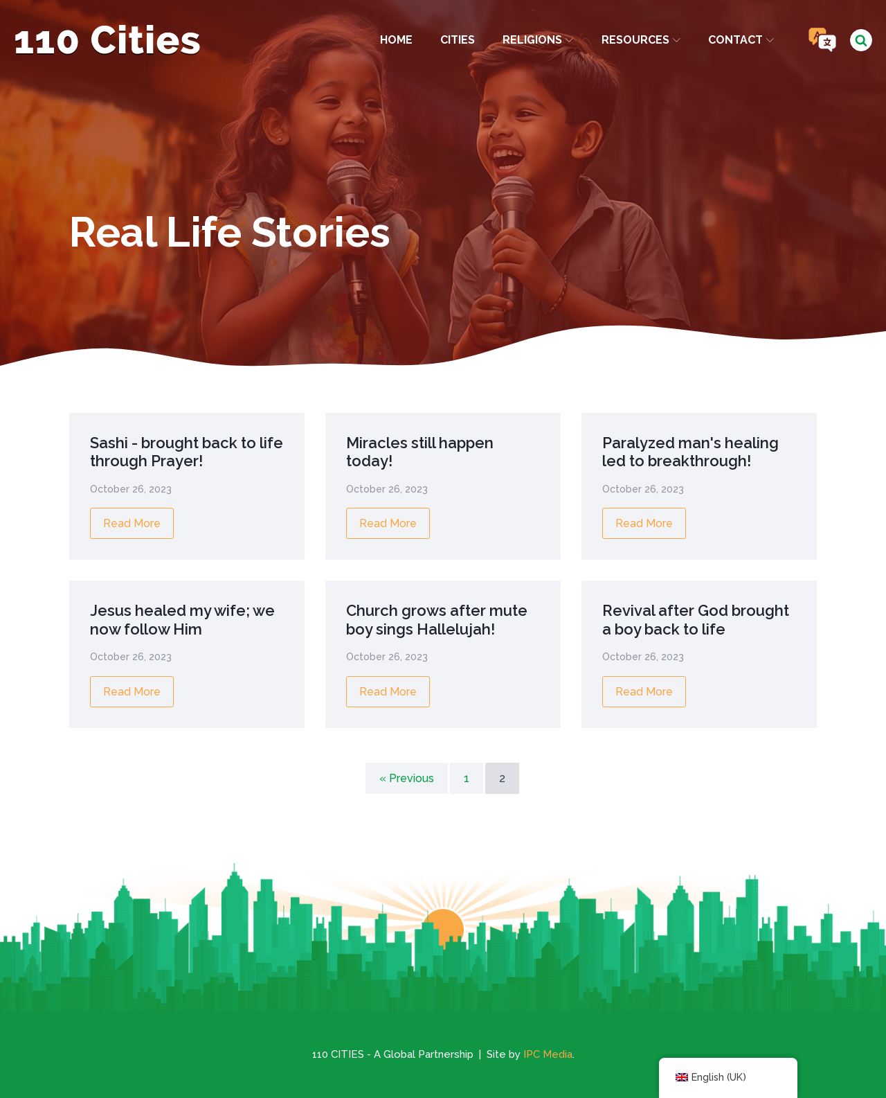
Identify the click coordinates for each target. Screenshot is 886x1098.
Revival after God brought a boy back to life (695, 619)
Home (396, 39)
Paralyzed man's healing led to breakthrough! (690, 452)
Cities (457, 39)
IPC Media (547, 1054)
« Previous (406, 778)
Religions (538, 39)
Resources (641, 39)
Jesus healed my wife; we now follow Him (182, 619)
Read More (132, 523)
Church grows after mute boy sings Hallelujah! (436, 619)
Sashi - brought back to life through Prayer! (186, 452)
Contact (741, 39)
